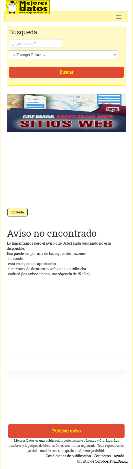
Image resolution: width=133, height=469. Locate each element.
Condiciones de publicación (68, 455)
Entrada (17, 212)
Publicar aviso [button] (66, 431)
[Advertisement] (67, 172)
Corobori (111, 461)
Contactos (102, 455)
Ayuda (119, 455)
